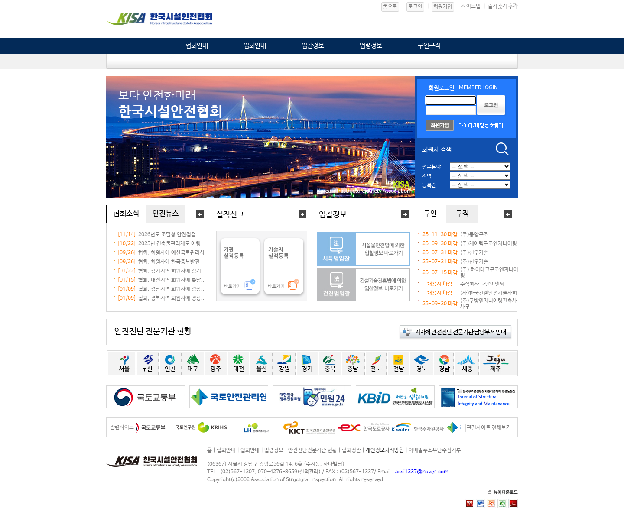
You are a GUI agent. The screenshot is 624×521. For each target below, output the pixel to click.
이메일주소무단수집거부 (435, 450)
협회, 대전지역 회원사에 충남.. (171, 280)
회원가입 (442, 7)
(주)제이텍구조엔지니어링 (488, 244)
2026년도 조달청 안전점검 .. (169, 235)
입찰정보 (313, 45)
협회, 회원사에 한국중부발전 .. (171, 262)
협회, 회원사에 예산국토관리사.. (173, 253)
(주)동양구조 (474, 235)
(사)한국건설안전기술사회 (488, 293)
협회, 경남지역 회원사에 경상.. (171, 289)
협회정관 (351, 450)
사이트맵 (471, 6)
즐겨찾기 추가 (503, 6)
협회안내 (196, 45)
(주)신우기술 (474, 253)
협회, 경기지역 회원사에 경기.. (171, 271)
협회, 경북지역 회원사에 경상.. (171, 298)
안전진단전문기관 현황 (312, 450)
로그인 (415, 7)
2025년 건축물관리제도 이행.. (171, 244)
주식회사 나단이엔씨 (482, 284)
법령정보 (371, 45)
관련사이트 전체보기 (489, 428)
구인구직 (429, 45)
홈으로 (390, 7)
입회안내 (255, 45)
